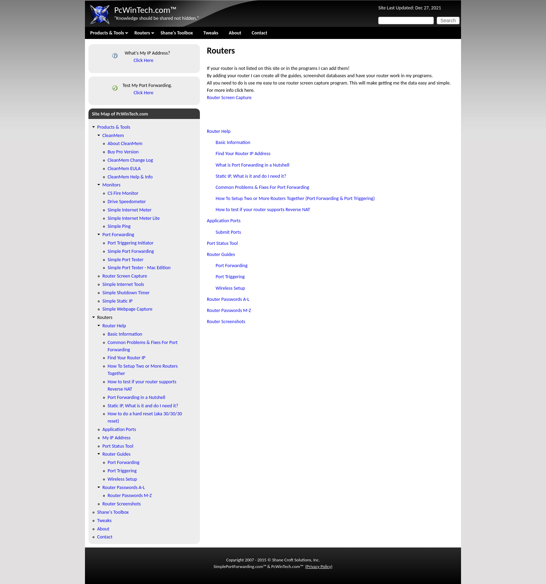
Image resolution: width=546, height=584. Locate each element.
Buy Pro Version (123, 152)
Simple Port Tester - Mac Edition (139, 268)
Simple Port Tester (125, 260)
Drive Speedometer (127, 202)
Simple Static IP (117, 301)
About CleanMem (125, 143)
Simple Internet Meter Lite (134, 218)
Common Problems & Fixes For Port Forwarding (262, 187)
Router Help (219, 131)
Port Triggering (230, 277)
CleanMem (113, 135)
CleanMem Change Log (130, 160)
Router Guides (221, 254)
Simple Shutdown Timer (125, 293)
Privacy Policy (318, 566)
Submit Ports (228, 232)
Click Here (144, 60)
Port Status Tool (222, 243)
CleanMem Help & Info (130, 177)
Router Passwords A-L (228, 299)
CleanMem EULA (124, 168)
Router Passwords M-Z (229, 310)
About (235, 33)
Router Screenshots (226, 322)
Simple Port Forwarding (131, 251)
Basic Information (233, 142)
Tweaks (210, 33)
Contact (259, 33)
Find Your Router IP (126, 358)
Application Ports (224, 221)
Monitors (111, 185)
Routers (141, 34)
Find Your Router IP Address (243, 154)
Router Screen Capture (229, 98)
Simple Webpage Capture (127, 309)
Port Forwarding (231, 266)
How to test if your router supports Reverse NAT (263, 210)
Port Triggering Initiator (131, 243)
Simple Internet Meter (129, 210)
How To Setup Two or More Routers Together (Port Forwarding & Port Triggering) (295, 198)
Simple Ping (119, 226)
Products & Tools (106, 34)
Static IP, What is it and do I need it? (251, 176)
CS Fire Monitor (123, 193)
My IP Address (116, 438)
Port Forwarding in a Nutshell (136, 397)
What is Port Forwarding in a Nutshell (252, 165)
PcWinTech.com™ (145, 10)
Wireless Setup (230, 288)
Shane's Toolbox (177, 33)
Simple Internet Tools (123, 284)
